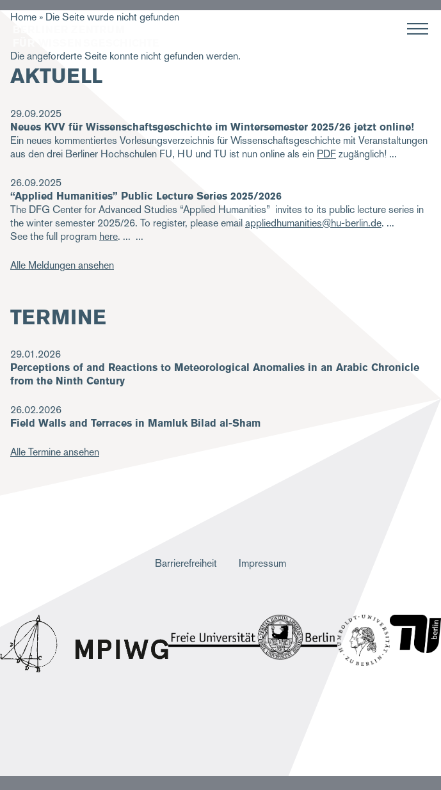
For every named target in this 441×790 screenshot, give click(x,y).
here (108, 236)
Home (23, 17)
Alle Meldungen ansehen (62, 265)
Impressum (262, 563)
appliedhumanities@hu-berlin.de (313, 223)
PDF (326, 154)
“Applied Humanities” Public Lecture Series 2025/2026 (146, 196)
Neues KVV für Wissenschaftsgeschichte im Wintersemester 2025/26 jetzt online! (212, 127)
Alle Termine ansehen (54, 452)
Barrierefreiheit (186, 563)
